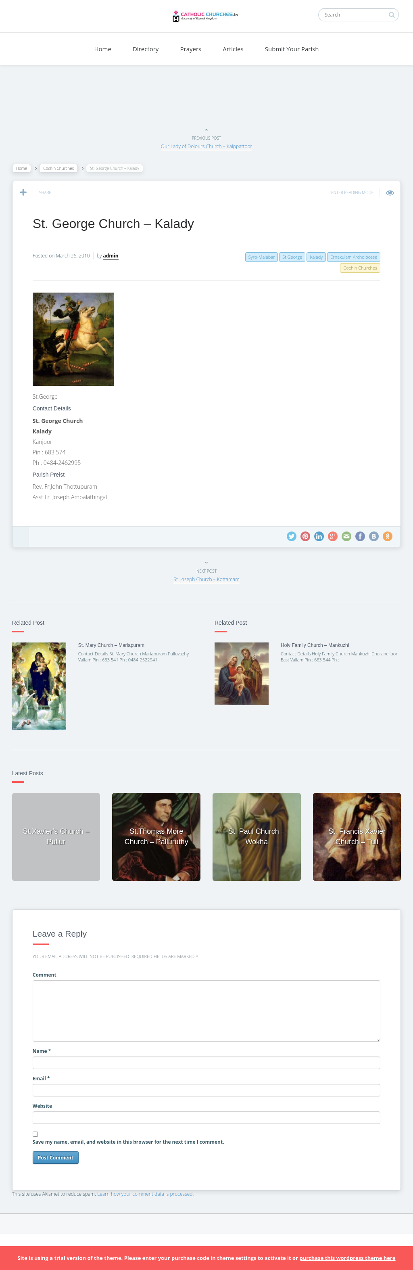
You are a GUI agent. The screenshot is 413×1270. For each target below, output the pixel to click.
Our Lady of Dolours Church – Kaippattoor (206, 146)
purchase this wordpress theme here (347, 1258)
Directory (146, 49)
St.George (288, 257)
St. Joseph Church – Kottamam (206, 579)
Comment (48, 970)
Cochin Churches (62, 168)
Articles (233, 49)
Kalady (312, 257)
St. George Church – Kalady (117, 223)
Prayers (191, 49)
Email (45, 1074)
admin (115, 255)
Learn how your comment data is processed (149, 1189)
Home (102, 49)
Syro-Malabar (257, 257)
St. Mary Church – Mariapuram (114, 645)
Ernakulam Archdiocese (349, 257)
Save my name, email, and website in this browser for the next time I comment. (132, 1137)
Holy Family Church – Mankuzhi (314, 645)
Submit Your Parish (292, 49)
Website (46, 1101)
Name (46, 1046)
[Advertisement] (206, 95)
